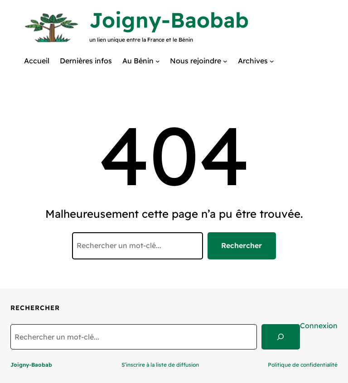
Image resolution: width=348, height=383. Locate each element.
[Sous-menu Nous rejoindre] (225, 60)
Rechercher (241, 245)
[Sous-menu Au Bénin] (157, 60)
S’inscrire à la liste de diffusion (160, 364)
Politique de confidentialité (303, 364)
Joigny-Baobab (169, 20)
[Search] (280, 336)
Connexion (319, 325)
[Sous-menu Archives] (272, 60)
